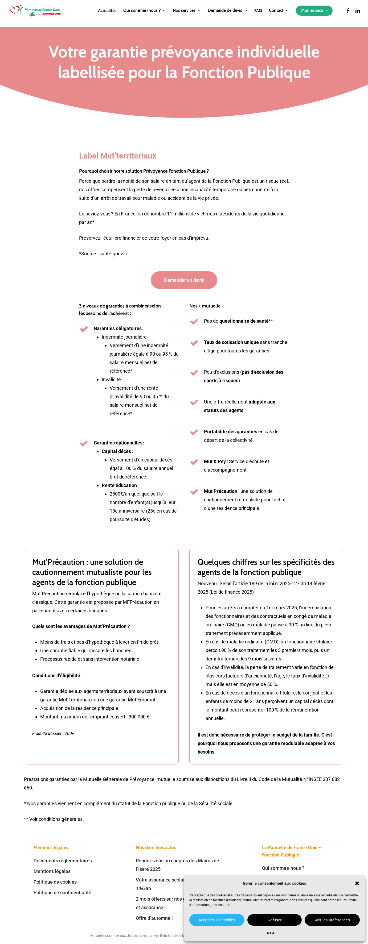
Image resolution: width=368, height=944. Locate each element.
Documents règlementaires (63, 860)
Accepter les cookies (217, 920)
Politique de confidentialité (62, 892)
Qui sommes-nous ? (283, 868)
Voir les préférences (332, 920)
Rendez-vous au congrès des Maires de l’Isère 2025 (177, 865)
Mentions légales (52, 871)
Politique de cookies (55, 882)
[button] (357, 883)
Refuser (275, 920)
